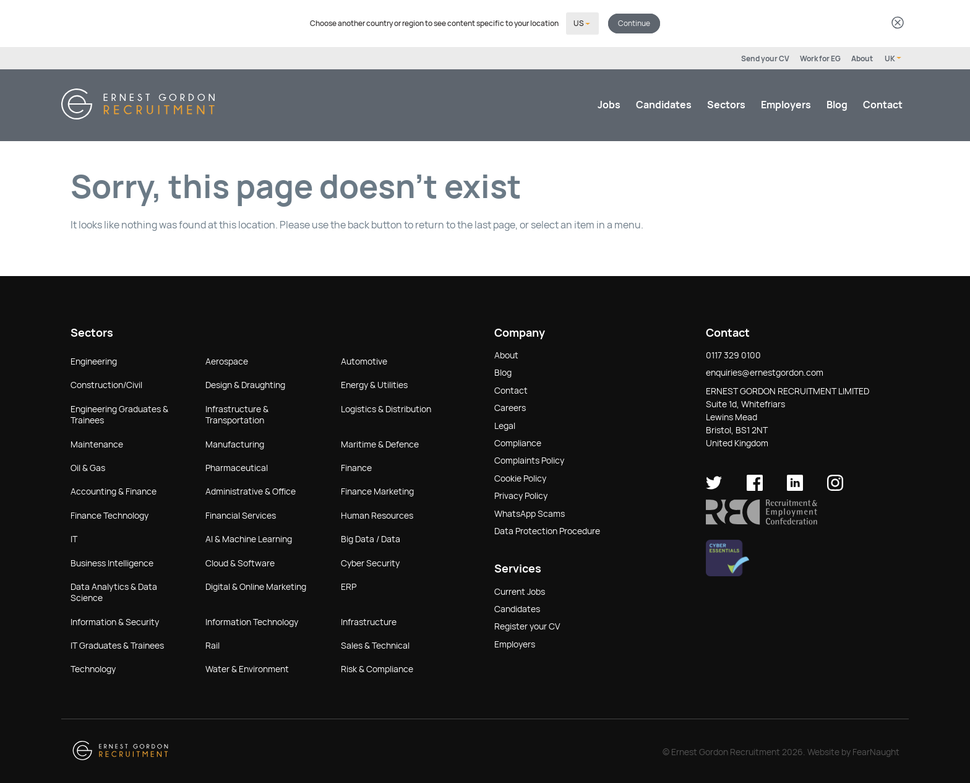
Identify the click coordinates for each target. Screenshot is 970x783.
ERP (348, 585)
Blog (837, 103)
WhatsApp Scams (529, 512)
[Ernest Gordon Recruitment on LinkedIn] (795, 486)
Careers (510, 406)
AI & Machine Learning (248, 537)
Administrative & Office (250, 490)
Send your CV (765, 58)
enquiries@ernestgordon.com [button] (764, 371)
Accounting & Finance (114, 490)
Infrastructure (369, 620)
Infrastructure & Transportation (236, 413)
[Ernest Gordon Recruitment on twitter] (714, 486)
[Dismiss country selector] (897, 23)
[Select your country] (582, 22)
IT (74, 537)
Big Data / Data (370, 537)
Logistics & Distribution (386, 407)
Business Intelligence (112, 562)
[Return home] (138, 114)
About (862, 58)
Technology (93, 667)
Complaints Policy (529, 459)
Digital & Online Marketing (255, 585)
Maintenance (97, 443)
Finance (356, 466)
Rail (212, 644)
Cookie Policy (520, 477)
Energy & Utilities (374, 383)
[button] (761, 520)
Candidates (664, 103)
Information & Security (115, 620)
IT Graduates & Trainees (117, 644)
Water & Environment (247, 667)
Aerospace (226, 360)
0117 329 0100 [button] (733, 354)
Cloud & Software (240, 562)
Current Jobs (519, 590)
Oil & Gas (88, 466)
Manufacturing (234, 443)
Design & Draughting (245, 383)
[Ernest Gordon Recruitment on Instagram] (835, 486)
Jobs (609, 103)
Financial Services (240, 514)
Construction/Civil (106, 383)
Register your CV (527, 625)
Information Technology (251, 620)
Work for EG (820, 58)
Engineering (94, 360)
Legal (504, 424)
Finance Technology (109, 514)
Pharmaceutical (236, 466)
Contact (883, 103)
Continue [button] (634, 23)
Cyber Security (370, 562)
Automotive (364, 360)
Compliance (517, 442)
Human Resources (377, 514)
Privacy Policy (520, 494)
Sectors (726, 103)
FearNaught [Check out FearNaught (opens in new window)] (875, 750)
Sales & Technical (375, 644)
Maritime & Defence (380, 443)
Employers (786, 103)
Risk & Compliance (377, 667)
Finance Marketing (377, 490)
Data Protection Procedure (547, 529)
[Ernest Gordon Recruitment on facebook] (755, 486)
